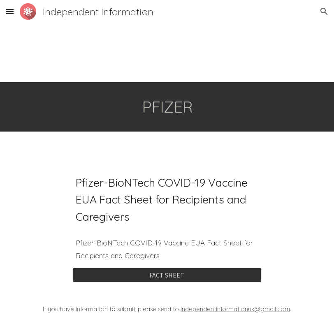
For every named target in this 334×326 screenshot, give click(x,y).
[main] (167, 107)
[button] (10, 11)
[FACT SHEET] (167, 275)
